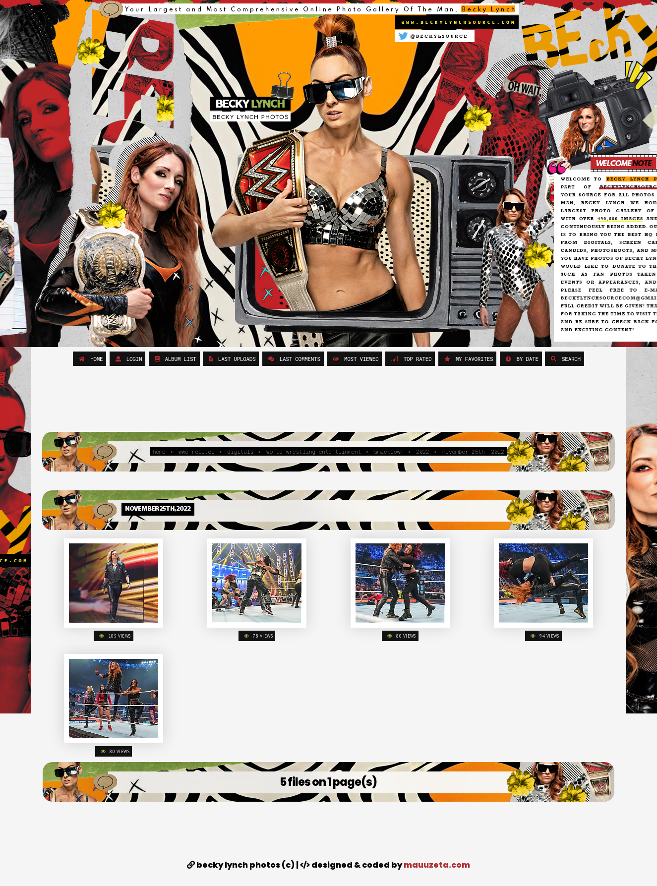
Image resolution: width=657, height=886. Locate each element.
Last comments (293, 359)
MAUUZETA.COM (437, 865)
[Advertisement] (328, 400)
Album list (174, 359)
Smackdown (388, 451)
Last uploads (231, 359)
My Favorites (467, 359)
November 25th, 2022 (473, 451)
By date (520, 359)
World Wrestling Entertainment (313, 451)
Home (89, 359)
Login (127, 359)
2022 (423, 451)
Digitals (240, 451)
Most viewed (354, 359)
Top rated (410, 359)
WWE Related (197, 451)
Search (564, 359)
